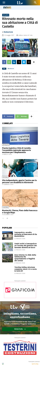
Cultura (5, 207)
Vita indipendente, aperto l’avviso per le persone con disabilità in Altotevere (19, 181)
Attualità (5, 15)
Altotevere (11, 68)
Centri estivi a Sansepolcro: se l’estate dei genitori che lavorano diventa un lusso (25, 245)
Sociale (5, 177)
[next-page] (7, 218)
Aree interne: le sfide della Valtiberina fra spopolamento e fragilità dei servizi (25, 258)
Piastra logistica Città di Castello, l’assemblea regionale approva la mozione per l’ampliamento (16, 150)
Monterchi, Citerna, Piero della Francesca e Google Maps (19, 211)
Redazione (8, 32)
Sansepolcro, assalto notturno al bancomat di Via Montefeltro (25, 234)
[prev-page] (3, 218)
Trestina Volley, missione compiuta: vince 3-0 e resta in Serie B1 (25, 269)
